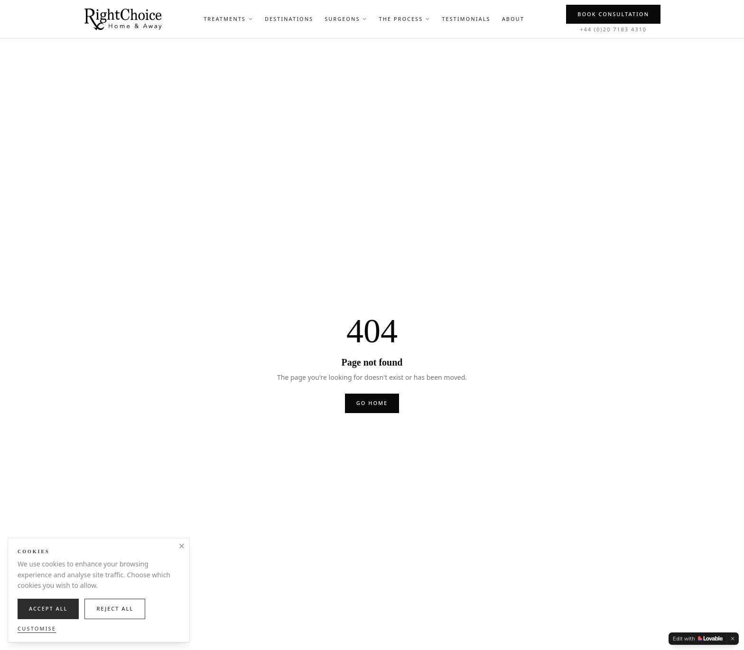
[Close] (182, 546)
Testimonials (466, 18)
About (513, 18)
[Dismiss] (732, 638)
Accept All (48, 608)
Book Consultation (613, 14)
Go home (372, 402)
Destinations (289, 18)
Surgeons (346, 18)
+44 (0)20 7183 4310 (613, 29)
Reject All (114, 608)
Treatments (228, 18)
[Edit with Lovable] (697, 638)
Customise (37, 628)
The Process (404, 18)
